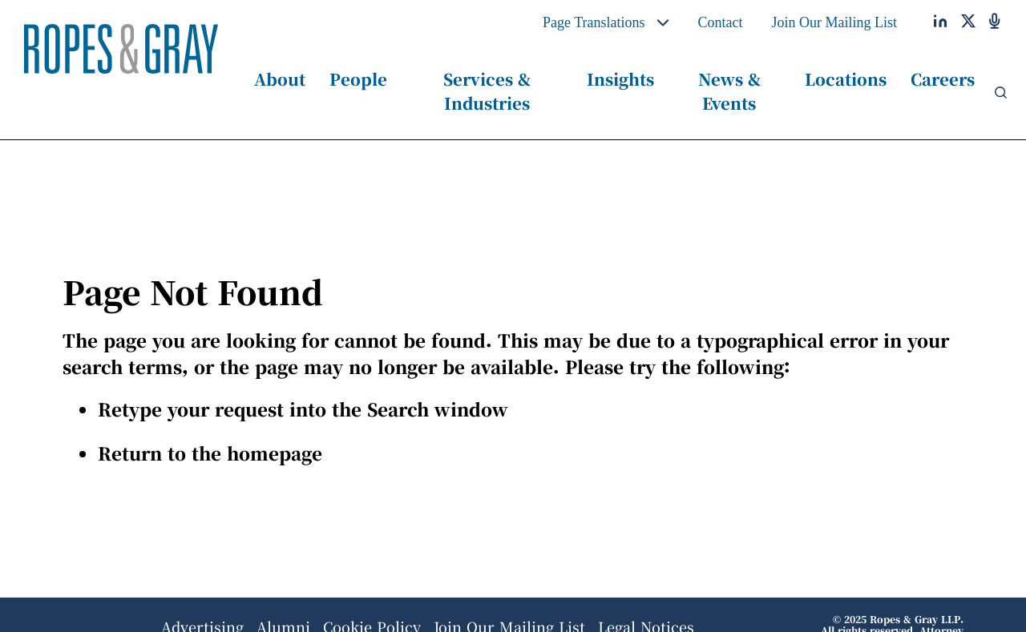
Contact (720, 22)
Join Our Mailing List (835, 22)
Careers (943, 79)
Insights (620, 79)
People (358, 79)
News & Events (729, 91)
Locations (846, 79)
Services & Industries (487, 91)
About (279, 79)
